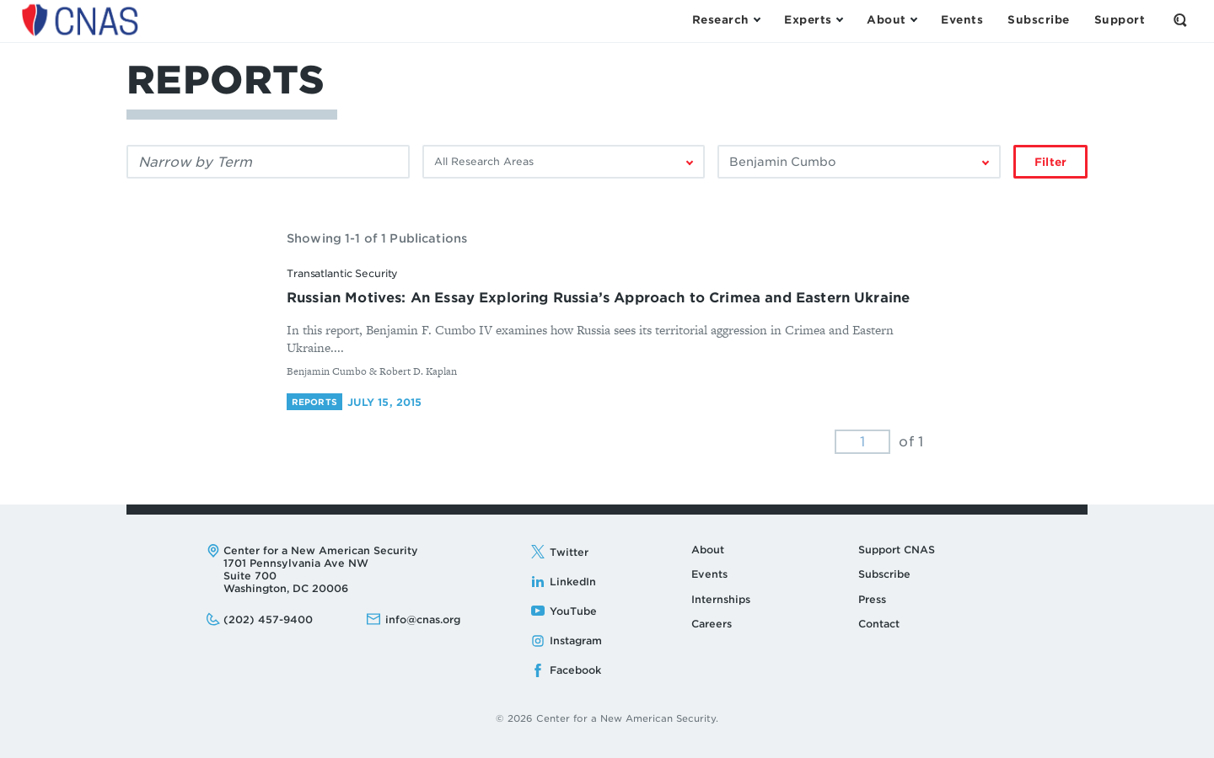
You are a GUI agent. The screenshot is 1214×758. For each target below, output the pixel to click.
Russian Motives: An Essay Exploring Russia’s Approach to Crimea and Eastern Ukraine (598, 298)
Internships (720, 599)
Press (872, 599)
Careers (711, 623)
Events (709, 574)
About (707, 549)
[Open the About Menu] (891, 20)
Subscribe (884, 574)
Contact (879, 623)
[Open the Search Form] (1180, 20)
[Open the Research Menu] (725, 20)
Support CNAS (896, 549)
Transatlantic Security (342, 273)
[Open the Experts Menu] (813, 20)
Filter (1050, 162)
